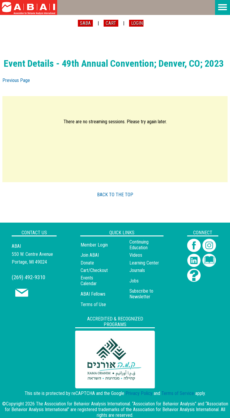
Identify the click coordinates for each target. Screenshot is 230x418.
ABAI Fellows (93, 294)
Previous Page (16, 80)
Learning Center (144, 263)
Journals (137, 270)
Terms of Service (177, 393)
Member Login (94, 245)
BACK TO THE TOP (115, 194)
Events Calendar (89, 280)
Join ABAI (90, 255)
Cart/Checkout (94, 270)
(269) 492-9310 (28, 277)
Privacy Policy (138, 393)
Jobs (134, 281)
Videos (135, 255)
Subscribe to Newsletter (141, 294)
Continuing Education (139, 244)
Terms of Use (93, 304)
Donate (87, 263)
